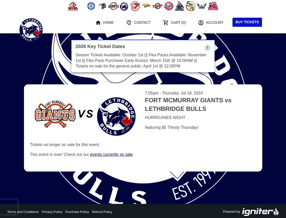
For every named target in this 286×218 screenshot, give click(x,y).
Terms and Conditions (23, 212)
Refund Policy (102, 212)
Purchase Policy (77, 212)
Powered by (251, 212)
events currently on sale (111, 154)
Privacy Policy (52, 212)
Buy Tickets (247, 22)
